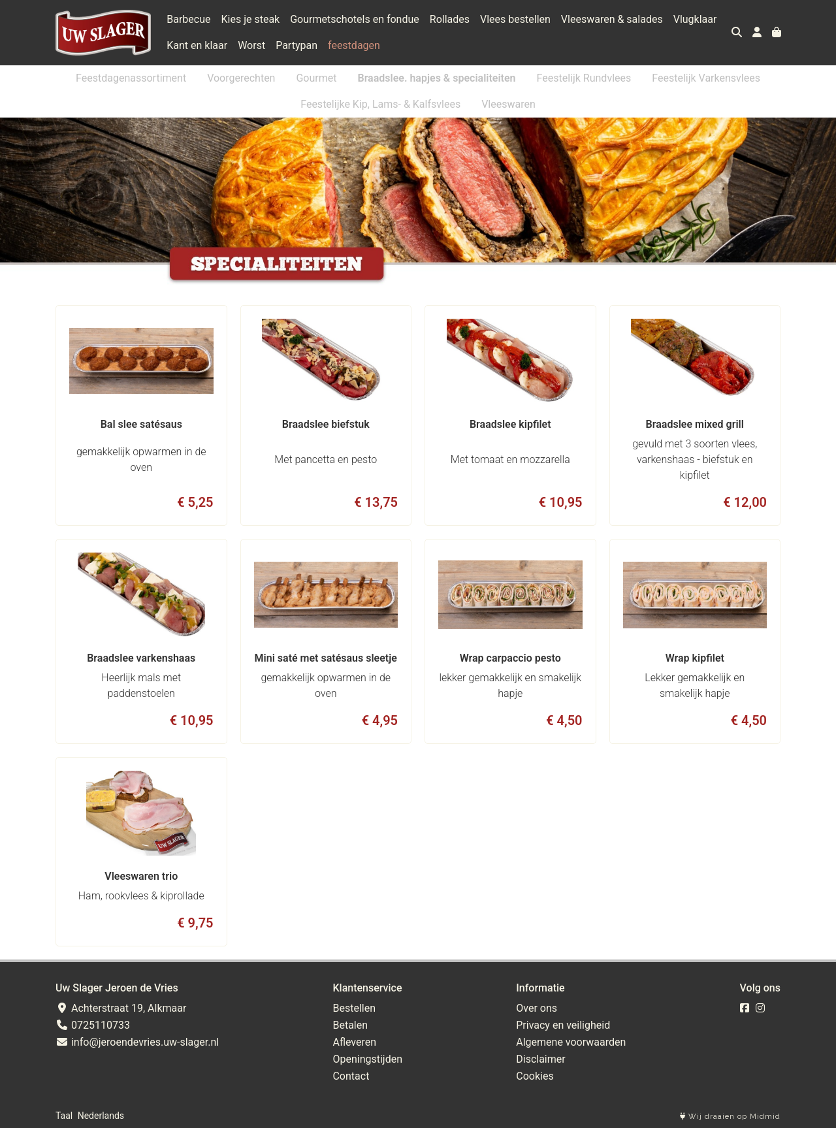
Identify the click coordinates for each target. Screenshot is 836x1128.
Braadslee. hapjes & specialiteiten (436, 78)
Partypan (296, 45)
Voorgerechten (241, 78)
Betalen (350, 1025)
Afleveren (354, 1042)
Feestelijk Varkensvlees (706, 78)
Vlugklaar (695, 19)
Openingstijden (367, 1059)
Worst (251, 45)
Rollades (450, 19)
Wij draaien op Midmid (730, 1116)
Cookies (534, 1076)
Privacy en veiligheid (563, 1025)
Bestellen (354, 1008)
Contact (350, 1076)
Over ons (536, 1008)
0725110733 (93, 1025)
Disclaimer (540, 1059)
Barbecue (188, 19)
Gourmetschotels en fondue (354, 19)
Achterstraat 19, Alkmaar (121, 1008)
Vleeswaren (508, 104)
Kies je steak (250, 19)
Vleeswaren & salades (612, 19)
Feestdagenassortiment (131, 78)
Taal (64, 1115)
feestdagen (354, 45)
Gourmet (316, 78)
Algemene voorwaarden (571, 1042)
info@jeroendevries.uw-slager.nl (137, 1042)
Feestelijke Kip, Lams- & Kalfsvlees (380, 104)
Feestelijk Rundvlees (584, 78)
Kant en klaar (197, 45)
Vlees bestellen (515, 19)
